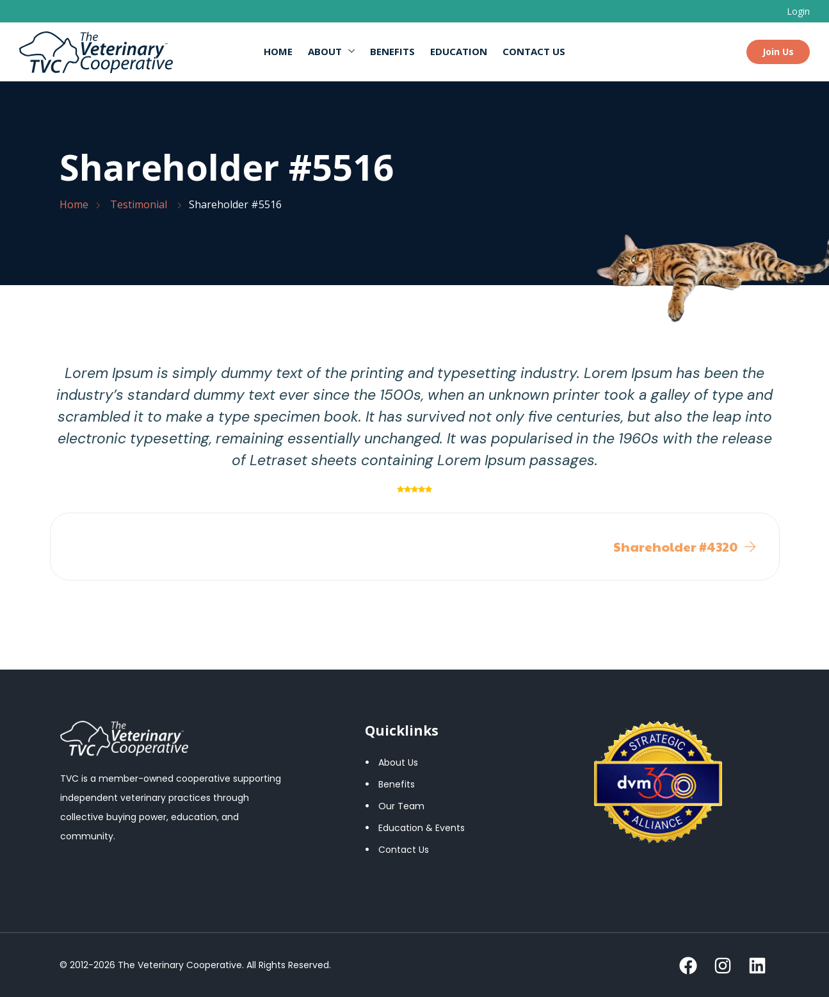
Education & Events (421, 827)
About (325, 51)
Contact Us (534, 51)
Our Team (401, 806)
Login (798, 11)
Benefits (392, 51)
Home (278, 51)
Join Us (778, 51)
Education (458, 51)
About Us (398, 762)
